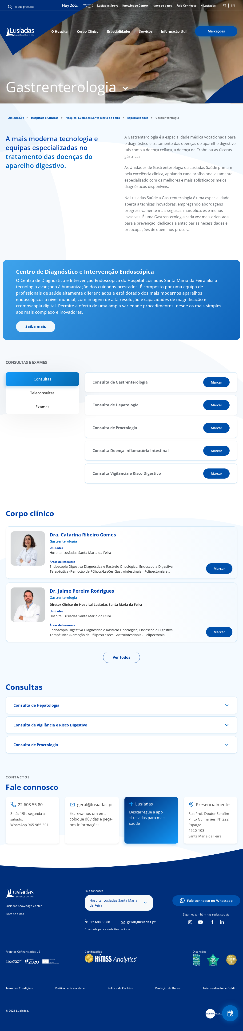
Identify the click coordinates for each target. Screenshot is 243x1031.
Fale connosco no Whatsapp (210, 900)
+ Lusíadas (208, 6)
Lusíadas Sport (107, 6)
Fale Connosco (186, 6)
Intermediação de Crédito (220, 988)
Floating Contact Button (230, 1013)
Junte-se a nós (162, 6)
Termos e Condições (19, 988)
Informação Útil (174, 31)
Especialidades (119, 31)
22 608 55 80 (100, 922)
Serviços (145, 31)
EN (233, 6)
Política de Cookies (120, 988)
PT (224, 6)
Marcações (216, 31)
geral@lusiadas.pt (141, 922)
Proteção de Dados (167, 988)
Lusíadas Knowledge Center (24, 906)
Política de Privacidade (70, 988)
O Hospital (59, 31)
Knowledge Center (135, 6)
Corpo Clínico (88, 31)
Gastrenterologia (63, 541)
